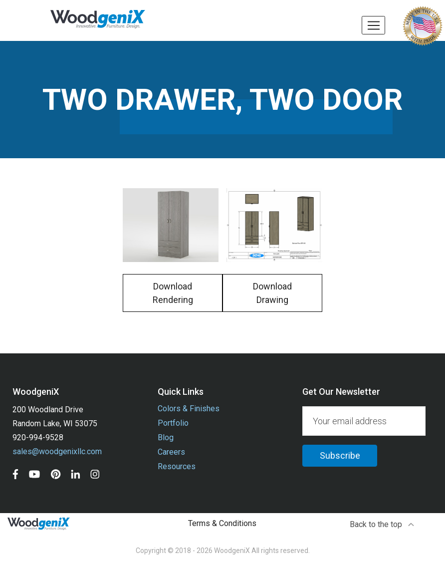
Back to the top (382, 524)
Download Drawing (272, 293)
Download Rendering (173, 293)
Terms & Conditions (222, 523)
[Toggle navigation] (373, 25)
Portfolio (173, 423)
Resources (177, 466)
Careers (171, 452)
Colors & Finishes (189, 408)
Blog (166, 437)
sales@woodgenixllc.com (57, 451)
